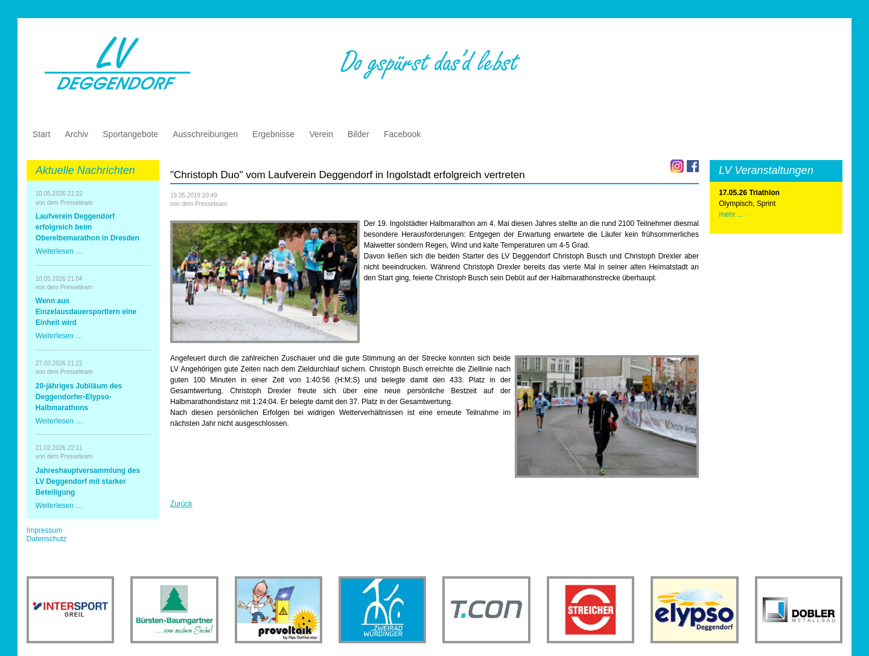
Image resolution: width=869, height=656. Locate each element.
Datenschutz (47, 539)
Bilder (358, 134)
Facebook (402, 134)
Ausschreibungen (205, 134)
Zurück (181, 504)
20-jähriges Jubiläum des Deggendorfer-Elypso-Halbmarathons (79, 397)
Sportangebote (130, 134)
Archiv (76, 134)
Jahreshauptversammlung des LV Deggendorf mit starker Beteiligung (88, 481)
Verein (321, 134)
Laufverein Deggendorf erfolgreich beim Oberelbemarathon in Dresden (87, 227)
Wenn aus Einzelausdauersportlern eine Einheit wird (86, 312)
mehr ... (731, 214)
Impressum (44, 530)
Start (42, 134)
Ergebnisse (273, 134)
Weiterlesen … (59, 251)
